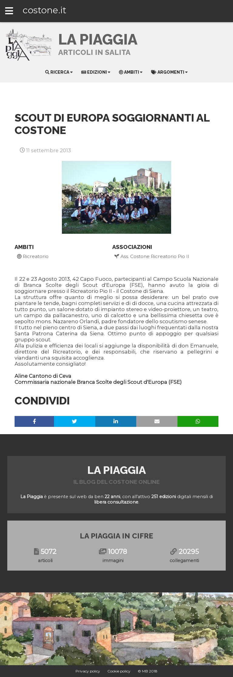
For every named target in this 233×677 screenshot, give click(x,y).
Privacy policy (88, 671)
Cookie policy (118, 671)
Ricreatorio (33, 256)
